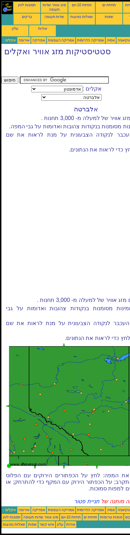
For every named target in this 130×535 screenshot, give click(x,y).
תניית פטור (86, 501)
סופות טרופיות (111, 517)
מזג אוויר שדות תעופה (54, 7)
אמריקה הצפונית (61, 40)
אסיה (111, 40)
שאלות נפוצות (81, 17)
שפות (109, 17)
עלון (15, 28)
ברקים (27, 17)
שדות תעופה (54, 17)
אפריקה (38, 40)
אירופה (23, 40)
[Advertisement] (56, 67)
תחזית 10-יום (82, 5)
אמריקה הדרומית (90, 40)
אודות (42, 28)
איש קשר (47, 524)
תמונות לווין (27, 5)
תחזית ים (109, 5)
